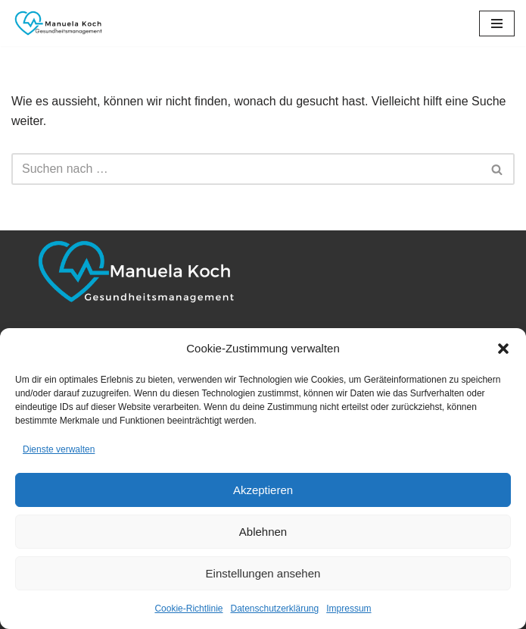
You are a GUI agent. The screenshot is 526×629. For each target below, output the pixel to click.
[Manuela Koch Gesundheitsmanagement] (56, 23)
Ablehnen (263, 531)
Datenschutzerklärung (274, 608)
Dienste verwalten (59, 449)
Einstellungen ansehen (263, 573)
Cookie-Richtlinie (188, 608)
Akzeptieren (263, 489)
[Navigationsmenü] (497, 23)
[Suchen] (246, 169)
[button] (503, 348)
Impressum (348, 608)
